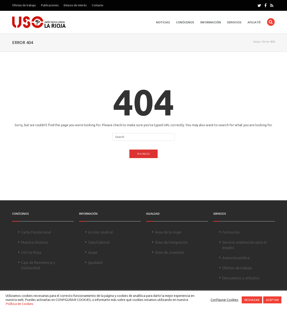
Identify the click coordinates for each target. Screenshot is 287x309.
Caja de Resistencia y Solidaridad (38, 265)
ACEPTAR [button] (272, 299)
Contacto (97, 5)
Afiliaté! (254, 22)
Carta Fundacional (36, 232)
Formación (231, 232)
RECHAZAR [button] (251, 299)
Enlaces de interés (75, 5)
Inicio (256, 42)
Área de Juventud (169, 252)
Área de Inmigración (171, 242)
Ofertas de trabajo (24, 5)
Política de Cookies (19, 304)
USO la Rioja (31, 252)
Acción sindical (100, 232)
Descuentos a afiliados (240, 278)
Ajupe (92, 252)
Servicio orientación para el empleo (244, 245)
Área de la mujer (168, 232)
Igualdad (95, 262)
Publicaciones (50, 5)
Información (210, 22)
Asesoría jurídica (236, 258)
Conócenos (185, 22)
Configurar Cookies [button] (224, 300)
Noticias (163, 22)
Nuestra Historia (34, 242)
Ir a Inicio (143, 153)
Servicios (234, 22)
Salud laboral (99, 242)
